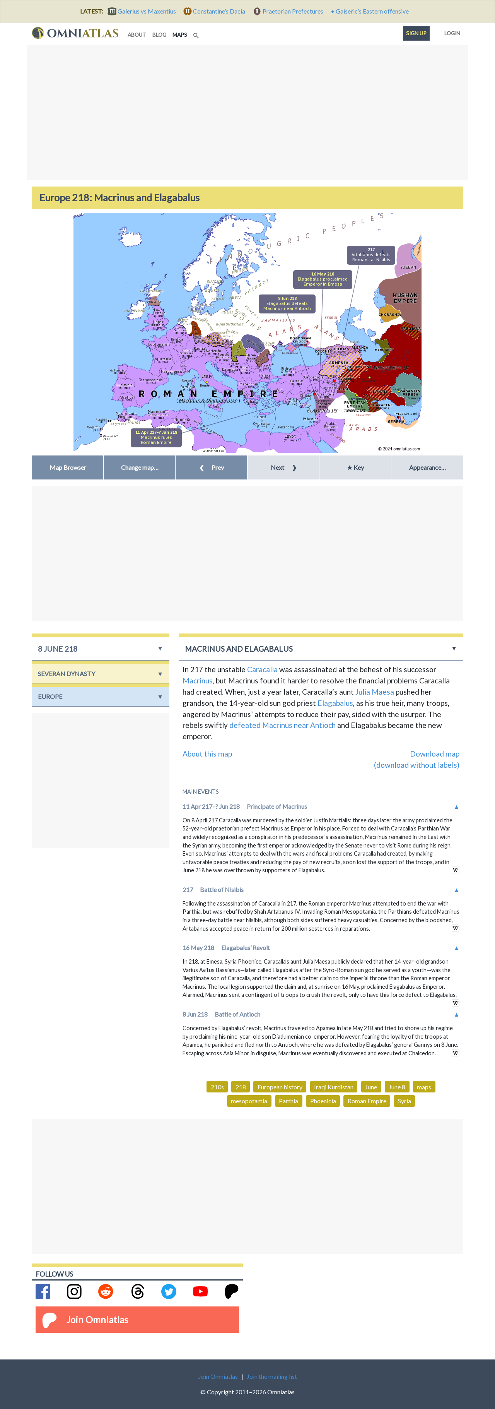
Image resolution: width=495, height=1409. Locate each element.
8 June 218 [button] (57, 648)
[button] (139, 467)
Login (450, 31)
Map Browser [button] (68, 467)
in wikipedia (455, 869)
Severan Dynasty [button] (66, 673)
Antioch (313, 390)
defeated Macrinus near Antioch (282, 725)
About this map (207, 753)
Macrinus (198, 680)
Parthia (288, 1100)
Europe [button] (50, 696)
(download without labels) (416, 764)
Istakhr (399, 388)
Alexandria (285, 427)
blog (159, 35)
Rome (204, 385)
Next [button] (284, 467)
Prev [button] (211, 467)
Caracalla (262, 669)
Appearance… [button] (427, 467)
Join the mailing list (272, 1376)
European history (280, 1087)
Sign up (416, 33)
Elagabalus (335, 703)
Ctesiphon (357, 399)
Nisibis (334, 376)
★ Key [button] (355, 467)
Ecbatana (369, 380)
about (137, 35)
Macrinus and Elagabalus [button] (239, 648)
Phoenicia (323, 1100)
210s (217, 1087)
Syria (404, 1100)
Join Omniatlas (97, 1319)
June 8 (397, 1087)
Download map (434, 753)
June (371, 1087)
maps (181, 34)
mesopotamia (249, 1100)
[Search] (196, 33)
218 (241, 1087)
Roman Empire (367, 1100)
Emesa (326, 401)
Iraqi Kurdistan (333, 1087)
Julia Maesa (374, 691)
